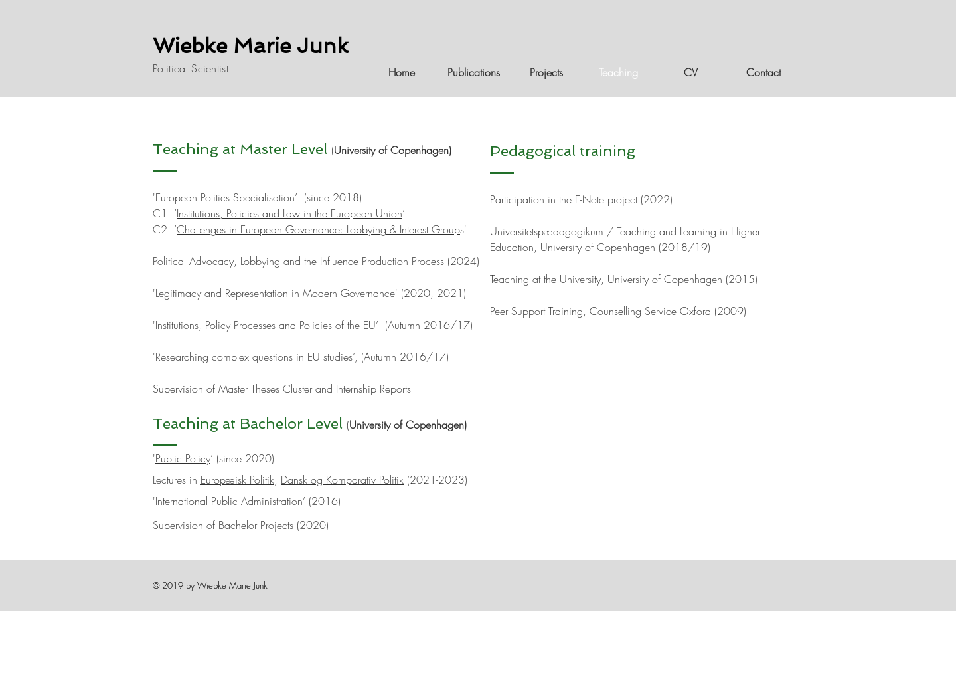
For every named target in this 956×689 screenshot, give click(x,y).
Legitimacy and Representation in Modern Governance (275, 293)
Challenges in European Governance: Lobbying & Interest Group (318, 229)
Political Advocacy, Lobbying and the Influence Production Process (298, 261)
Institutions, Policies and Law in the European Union (289, 213)
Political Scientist (190, 68)
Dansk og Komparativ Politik (342, 479)
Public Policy (182, 458)
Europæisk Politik (237, 479)
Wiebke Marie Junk (251, 45)
